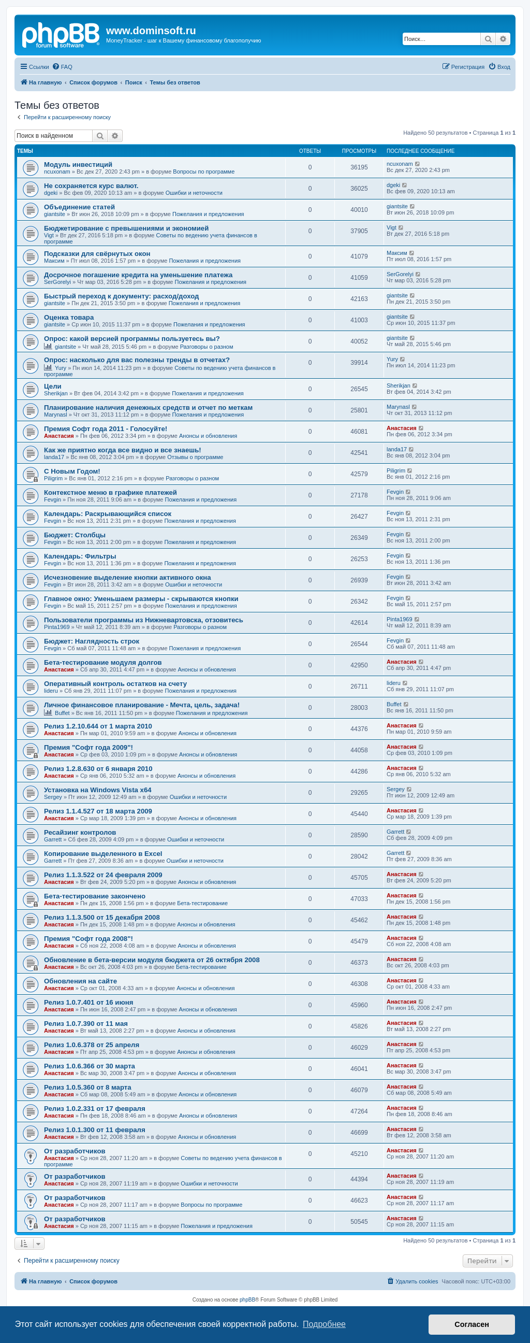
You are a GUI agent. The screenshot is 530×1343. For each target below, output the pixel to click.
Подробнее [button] (324, 1324)
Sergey (53, 797)
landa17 (54, 457)
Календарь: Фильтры (80, 556)
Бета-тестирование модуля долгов (103, 662)
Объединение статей (79, 207)
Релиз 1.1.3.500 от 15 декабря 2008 (102, 917)
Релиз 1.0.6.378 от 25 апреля (91, 1045)
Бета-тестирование (202, 903)
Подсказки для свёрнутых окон (97, 254)
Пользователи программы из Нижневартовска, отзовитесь (143, 620)
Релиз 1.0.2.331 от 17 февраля (94, 1108)
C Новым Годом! (72, 471)
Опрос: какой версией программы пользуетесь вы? (132, 338)
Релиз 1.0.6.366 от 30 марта (89, 1066)
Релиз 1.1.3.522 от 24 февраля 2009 (103, 875)
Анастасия (59, 436)
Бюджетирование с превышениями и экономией (126, 228)
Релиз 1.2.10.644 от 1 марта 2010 (98, 726)
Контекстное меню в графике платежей (110, 492)
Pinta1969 (57, 627)
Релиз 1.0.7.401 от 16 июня (88, 1002)
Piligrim (53, 478)
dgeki (50, 193)
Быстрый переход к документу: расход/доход (121, 296)
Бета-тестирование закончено (94, 896)
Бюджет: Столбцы (75, 535)
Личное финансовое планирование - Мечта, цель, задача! (142, 705)
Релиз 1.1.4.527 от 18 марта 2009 (98, 811)
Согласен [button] (471, 1324)
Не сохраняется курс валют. (91, 186)
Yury (60, 368)
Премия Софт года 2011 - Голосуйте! (105, 429)
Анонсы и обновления (208, 436)
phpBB (247, 1300)
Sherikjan (56, 393)
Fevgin (52, 499)
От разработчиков (75, 1151)
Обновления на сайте (80, 981)
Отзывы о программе (195, 457)
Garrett (53, 839)
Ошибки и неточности (194, 193)
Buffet (62, 713)
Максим (54, 261)
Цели (53, 386)
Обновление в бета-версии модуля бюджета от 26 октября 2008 (152, 960)
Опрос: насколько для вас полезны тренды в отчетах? (137, 360)
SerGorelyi (57, 282)
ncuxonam (57, 171)
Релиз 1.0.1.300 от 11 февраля (94, 1130)
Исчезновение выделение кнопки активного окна (127, 577)
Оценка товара (69, 317)
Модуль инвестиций (78, 164)
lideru (51, 691)
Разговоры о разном (206, 347)
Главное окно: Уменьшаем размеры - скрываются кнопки (141, 599)
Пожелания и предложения (208, 214)
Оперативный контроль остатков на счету (115, 684)
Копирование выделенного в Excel (103, 854)
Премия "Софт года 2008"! (88, 938)
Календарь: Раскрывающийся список (107, 514)
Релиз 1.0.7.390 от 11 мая (86, 1023)
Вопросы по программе (203, 171)
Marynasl (55, 414)
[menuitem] (62, 67)
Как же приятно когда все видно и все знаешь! (122, 450)
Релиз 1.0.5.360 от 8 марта (87, 1087)
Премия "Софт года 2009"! (88, 747)
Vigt (49, 235)
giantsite (54, 214)
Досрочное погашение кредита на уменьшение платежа (138, 275)
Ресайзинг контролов (80, 832)
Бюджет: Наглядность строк (91, 641)
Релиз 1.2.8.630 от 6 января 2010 (98, 769)
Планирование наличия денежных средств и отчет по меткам (148, 407)
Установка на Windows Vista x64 (98, 790)
